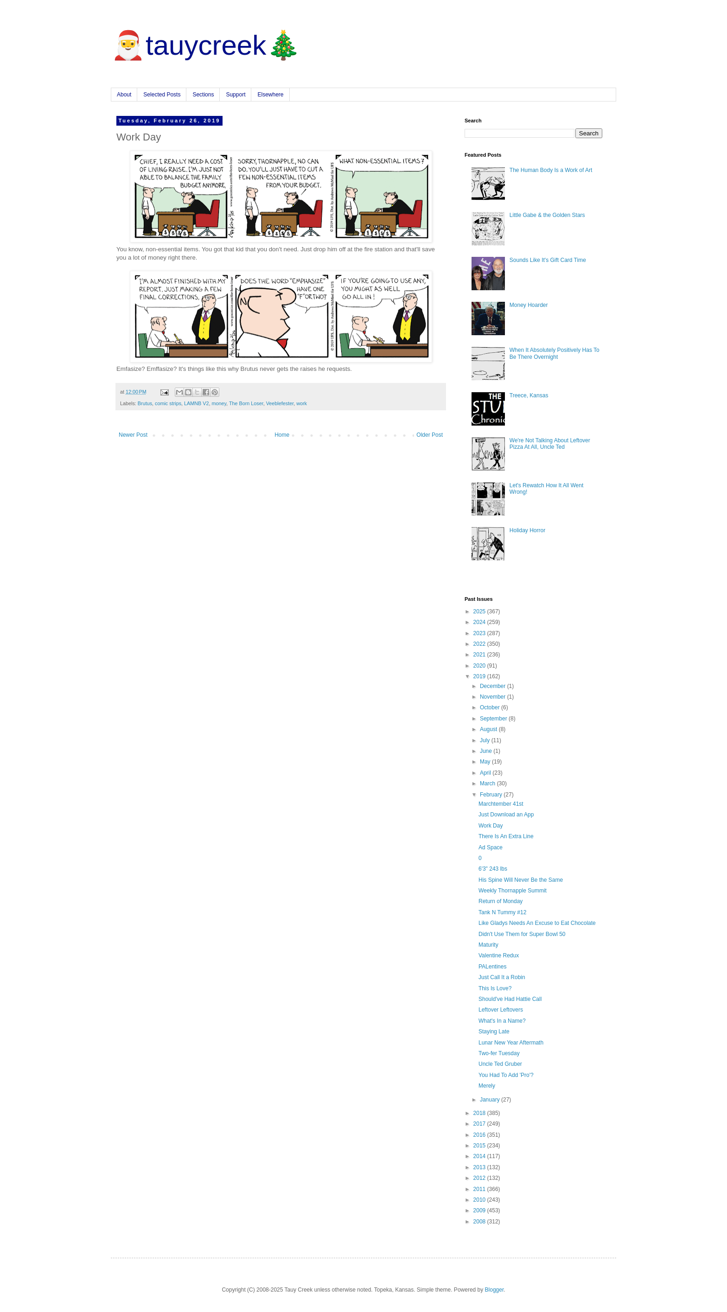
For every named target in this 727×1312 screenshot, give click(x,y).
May (486, 761)
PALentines (492, 966)
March (488, 783)
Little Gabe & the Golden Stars (547, 215)
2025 (480, 611)
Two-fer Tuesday (499, 1053)
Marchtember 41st (500, 804)
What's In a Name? (502, 1021)
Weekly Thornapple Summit (512, 890)
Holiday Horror (527, 530)
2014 (480, 1156)
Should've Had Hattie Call (510, 999)
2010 (480, 1200)
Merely (486, 1086)
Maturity (488, 945)
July (485, 740)
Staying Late (494, 1031)
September (494, 718)
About (124, 94)
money (218, 403)
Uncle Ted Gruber (500, 1064)
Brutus (145, 403)
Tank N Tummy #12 (502, 912)
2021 (480, 654)
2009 (480, 1210)
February (492, 794)
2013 (480, 1167)
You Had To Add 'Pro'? (506, 1075)
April (486, 773)
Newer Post (133, 435)
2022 (480, 644)
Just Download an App (506, 814)
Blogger (494, 1290)
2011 (480, 1189)
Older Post (429, 435)
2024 (480, 622)
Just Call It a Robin (501, 977)
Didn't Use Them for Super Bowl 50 (522, 934)
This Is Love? (494, 988)
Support (235, 94)
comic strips (168, 403)
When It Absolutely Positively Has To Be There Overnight (554, 353)
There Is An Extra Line (506, 836)
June (486, 751)
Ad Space (490, 847)
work (301, 403)
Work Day (490, 825)
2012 (480, 1178)
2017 (480, 1124)
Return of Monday (500, 901)
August (489, 729)
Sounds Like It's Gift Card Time (548, 260)
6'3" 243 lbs (492, 869)
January (490, 1099)
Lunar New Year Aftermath (510, 1042)
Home (281, 435)
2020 (480, 665)
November (493, 697)
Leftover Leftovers (500, 1009)
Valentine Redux (498, 955)
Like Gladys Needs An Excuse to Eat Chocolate (537, 923)
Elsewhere (270, 94)
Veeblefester (279, 403)
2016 (480, 1135)
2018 (480, 1113)
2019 (480, 676)
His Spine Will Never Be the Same (520, 880)
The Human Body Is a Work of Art (551, 170)
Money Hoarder (529, 305)
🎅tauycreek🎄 (206, 45)
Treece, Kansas (529, 395)
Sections (203, 94)
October (490, 707)
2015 (480, 1145)
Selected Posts (161, 94)
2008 (480, 1221)
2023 (480, 633)
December (493, 686)
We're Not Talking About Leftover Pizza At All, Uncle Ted (550, 443)
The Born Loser (246, 403)
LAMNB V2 (196, 403)
